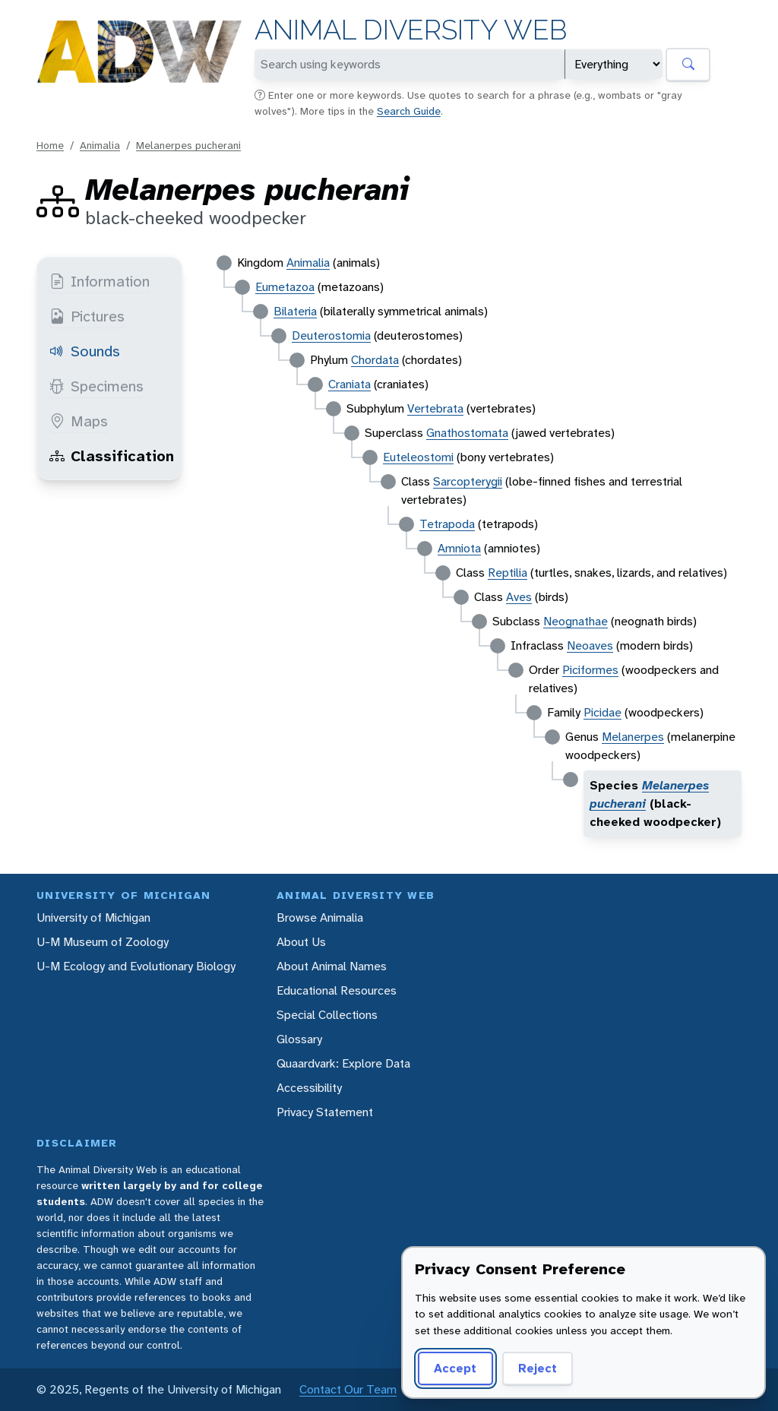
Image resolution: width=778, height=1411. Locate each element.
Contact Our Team (348, 1389)
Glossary (299, 1039)
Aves (519, 597)
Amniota (459, 548)
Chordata (375, 360)
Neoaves (590, 645)
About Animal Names (332, 966)
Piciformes (590, 670)
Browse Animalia (320, 917)
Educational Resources (337, 990)
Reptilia (507, 573)
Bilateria (295, 311)
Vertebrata (435, 408)
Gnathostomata (467, 433)
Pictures (87, 316)
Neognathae (575, 621)
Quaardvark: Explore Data (343, 1063)
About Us (301, 942)
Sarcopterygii (467, 481)
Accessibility (309, 1088)
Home (50, 145)
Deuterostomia (331, 335)
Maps (78, 421)
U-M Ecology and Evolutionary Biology (136, 966)
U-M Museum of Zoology (102, 942)
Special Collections (327, 1015)
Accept (455, 1368)
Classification (111, 455)
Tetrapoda (447, 524)
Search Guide (409, 111)
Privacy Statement (325, 1112)
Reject (537, 1368)
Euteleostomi (418, 457)
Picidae (602, 712)
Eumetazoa (285, 287)
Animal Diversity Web (411, 30)
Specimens (96, 386)
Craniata (349, 384)
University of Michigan (93, 917)
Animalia (100, 145)
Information (99, 281)
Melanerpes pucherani (188, 145)
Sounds (84, 351)
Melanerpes (633, 737)
